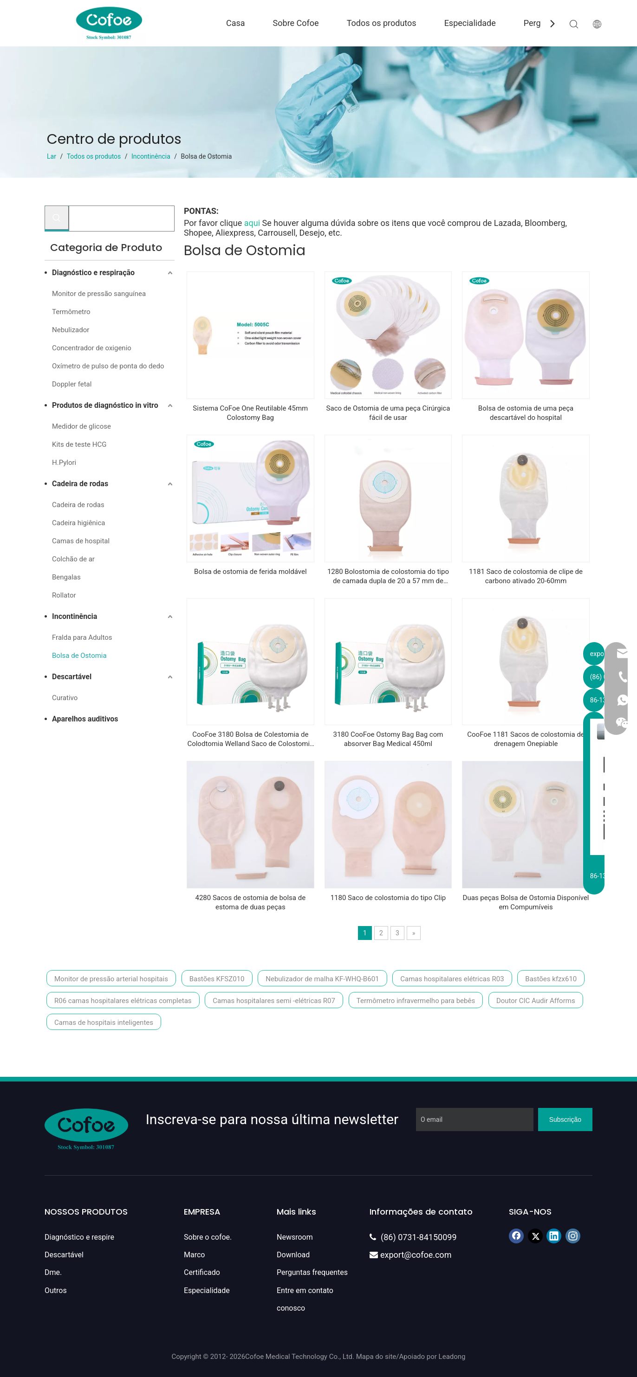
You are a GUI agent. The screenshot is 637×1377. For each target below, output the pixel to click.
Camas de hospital (81, 541)
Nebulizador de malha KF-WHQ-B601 (322, 979)
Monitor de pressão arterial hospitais (111, 979)
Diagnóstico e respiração (93, 272)
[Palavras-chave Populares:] (57, 218)
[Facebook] (516, 1236)
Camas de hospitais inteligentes (103, 1022)
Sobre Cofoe (296, 23)
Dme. (53, 1272)
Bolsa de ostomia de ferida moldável (250, 571)
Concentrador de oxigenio (91, 348)
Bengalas (66, 577)
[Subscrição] (565, 1119)
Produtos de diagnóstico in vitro (105, 405)
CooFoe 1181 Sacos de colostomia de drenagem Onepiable (526, 739)
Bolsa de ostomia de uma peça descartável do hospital (525, 413)
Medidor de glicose (81, 426)
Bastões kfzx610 (551, 979)
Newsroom (295, 1237)
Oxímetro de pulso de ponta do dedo (108, 366)
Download (293, 1254)
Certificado (202, 1272)
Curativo (65, 698)
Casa (235, 23)
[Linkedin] (553, 1236)
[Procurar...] (122, 219)
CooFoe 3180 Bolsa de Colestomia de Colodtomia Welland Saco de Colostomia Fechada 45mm (250, 739)
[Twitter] (535, 1236)
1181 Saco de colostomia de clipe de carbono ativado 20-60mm (526, 576)
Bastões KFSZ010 (217, 979)
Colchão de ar (73, 559)
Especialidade (470, 23)
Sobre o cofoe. (208, 1237)
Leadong (452, 1356)
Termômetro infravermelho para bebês (416, 1001)
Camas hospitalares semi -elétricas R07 (274, 1001)
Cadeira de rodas (80, 483)
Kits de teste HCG (79, 444)
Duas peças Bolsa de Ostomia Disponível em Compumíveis (526, 902)
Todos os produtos (381, 23)
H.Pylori (64, 462)
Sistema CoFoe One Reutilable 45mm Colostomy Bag (250, 413)
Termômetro (71, 312)
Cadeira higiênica (78, 523)
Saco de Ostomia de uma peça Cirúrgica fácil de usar (388, 413)
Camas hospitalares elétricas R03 (452, 979)
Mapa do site (376, 1356)
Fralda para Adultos (82, 637)
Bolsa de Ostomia (79, 655)
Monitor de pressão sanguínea (99, 294)
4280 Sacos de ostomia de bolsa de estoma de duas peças (250, 902)
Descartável (71, 676)
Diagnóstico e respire (79, 1237)
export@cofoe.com (410, 1255)
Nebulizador (70, 330)
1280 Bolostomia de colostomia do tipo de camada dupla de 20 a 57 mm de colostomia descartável (388, 576)
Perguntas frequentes (312, 1272)
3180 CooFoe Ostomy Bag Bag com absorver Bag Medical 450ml (388, 739)
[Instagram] (573, 1236)
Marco (194, 1254)
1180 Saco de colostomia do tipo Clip (388, 898)
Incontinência (74, 616)
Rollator (64, 595)
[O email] (474, 1119)
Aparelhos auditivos (85, 718)
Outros (56, 1290)
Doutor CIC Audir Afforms (535, 1001)
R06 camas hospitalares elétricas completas (123, 1001)
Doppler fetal (71, 384)
